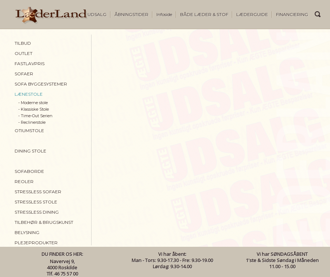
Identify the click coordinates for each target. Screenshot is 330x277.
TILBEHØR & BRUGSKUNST (44, 222)
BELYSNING (27, 232)
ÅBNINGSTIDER (131, 14)
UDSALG (97, 14)
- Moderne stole (33, 102)
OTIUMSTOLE (29, 130)
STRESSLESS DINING (37, 212)
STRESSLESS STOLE (36, 202)
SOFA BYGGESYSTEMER (41, 84)
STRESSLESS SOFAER (38, 191)
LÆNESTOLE (29, 94)
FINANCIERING (292, 14)
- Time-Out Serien (35, 115)
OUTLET (23, 53)
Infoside (164, 14)
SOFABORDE (29, 171)
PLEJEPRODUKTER (36, 242)
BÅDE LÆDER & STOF (204, 14)
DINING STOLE (30, 151)
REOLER (24, 181)
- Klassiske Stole (33, 109)
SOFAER (24, 73)
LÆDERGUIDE (252, 14)
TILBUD (23, 43)
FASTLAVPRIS (29, 63)
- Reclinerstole (32, 122)
